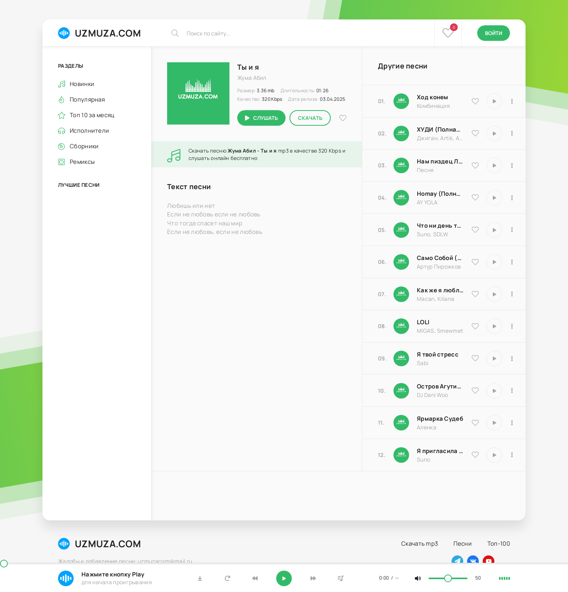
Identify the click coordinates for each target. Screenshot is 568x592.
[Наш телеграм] (457, 561)
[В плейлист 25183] (512, 423)
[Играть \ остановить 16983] (494, 198)
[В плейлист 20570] (512, 326)
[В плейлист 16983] (512, 198)
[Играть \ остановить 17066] (494, 455)
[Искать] (175, 33)
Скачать (310, 117)
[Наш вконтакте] (473, 561)
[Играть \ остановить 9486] (494, 294)
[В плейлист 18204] (512, 262)
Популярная (87, 99)
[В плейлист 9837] (512, 133)
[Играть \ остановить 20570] (494, 326)
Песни (462, 543)
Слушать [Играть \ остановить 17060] (265, 117)
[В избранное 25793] (475, 229)
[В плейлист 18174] (512, 165)
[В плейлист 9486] (512, 294)
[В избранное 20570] (475, 326)
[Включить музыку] (284, 578)
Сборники (84, 146)
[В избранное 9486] (475, 294)
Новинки (82, 84)
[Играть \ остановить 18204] (494, 262)
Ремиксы (82, 162)
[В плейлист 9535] (512, 101)
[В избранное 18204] (475, 262)
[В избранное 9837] (475, 133)
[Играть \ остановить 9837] (494, 133)
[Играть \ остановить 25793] (494, 230)
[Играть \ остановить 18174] (494, 165)
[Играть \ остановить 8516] (494, 391)
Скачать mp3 (419, 543)
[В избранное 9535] (475, 101)
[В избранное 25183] (475, 422)
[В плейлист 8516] (512, 391)
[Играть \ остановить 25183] (494, 422)
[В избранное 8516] (475, 390)
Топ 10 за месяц (92, 115)
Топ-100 (498, 543)
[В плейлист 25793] (512, 230)
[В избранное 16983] (475, 197)
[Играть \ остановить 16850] (494, 358)
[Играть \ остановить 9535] (494, 101)
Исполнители (89, 130)
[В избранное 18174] (475, 165)
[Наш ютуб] (488, 561)
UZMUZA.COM (99, 32)
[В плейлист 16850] (512, 358)
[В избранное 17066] (475, 454)
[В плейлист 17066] (512, 455)
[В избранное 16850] (475, 358)
